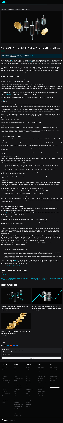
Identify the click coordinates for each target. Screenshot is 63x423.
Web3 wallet (16, 397)
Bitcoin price (28, 384)
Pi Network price (29, 400)
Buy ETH (27, 371)
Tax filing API (40, 395)
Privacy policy (52, 380)
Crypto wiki (28, 395)
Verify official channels (42, 371)
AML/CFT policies (53, 378)
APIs (15, 393)
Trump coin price (29, 406)
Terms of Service (53, 382)
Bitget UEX (4, 389)
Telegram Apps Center (18, 404)
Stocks (15, 376)
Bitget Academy (5, 376)
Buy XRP (27, 376)
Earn (15, 382)
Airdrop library (16, 408)
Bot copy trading (17, 389)
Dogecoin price (29, 408)
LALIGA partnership (6, 393)
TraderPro (16, 395)
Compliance (52, 374)
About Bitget (4, 367)
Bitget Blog (4, 378)
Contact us (4, 369)
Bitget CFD (4, 100)
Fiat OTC (15, 400)
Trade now (31, 358)
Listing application (41, 376)
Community (4, 371)
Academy (7, 44)
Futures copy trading (18, 387)
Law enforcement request (55, 369)
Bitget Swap (16, 402)
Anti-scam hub (40, 374)
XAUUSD (30, 61)
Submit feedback (41, 367)
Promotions (40, 389)
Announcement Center (6, 382)
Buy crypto (28, 367)
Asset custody (40, 384)
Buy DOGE (28, 374)
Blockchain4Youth (5, 397)
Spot (15, 367)
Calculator (28, 391)
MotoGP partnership (6, 395)
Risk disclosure (53, 384)
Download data (41, 387)
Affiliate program (41, 380)
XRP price (28, 397)
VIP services (40, 378)
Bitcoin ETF (28, 393)
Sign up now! (24, 56)
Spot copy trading (17, 384)
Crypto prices (28, 382)
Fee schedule (40, 393)
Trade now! (31, 55)
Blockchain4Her (5, 400)
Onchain (15, 374)
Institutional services (42, 382)
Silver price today (17, 415)
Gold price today (17, 413)
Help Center (40, 369)
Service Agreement (53, 367)
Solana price (28, 404)
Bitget (2, 44)
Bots (15, 391)
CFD (12, 60)
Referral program (41, 391)
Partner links (4, 391)
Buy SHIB (28, 380)
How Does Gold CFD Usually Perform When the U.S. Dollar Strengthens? (15, 332)
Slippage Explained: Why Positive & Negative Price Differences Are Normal (14, 307)
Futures (15, 369)
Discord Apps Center (18, 406)
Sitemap (3, 402)
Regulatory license (53, 376)
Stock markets (17, 411)
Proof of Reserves (5, 384)
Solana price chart (29, 389)
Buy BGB (28, 378)
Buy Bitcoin (28, 369)
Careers (3, 374)
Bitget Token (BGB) (6, 380)
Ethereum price (29, 387)
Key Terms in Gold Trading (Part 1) (15, 265)
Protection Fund (5, 387)
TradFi (15, 371)
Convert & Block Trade (18, 378)
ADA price (28, 402)
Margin (15, 380)
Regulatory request (53, 371)
